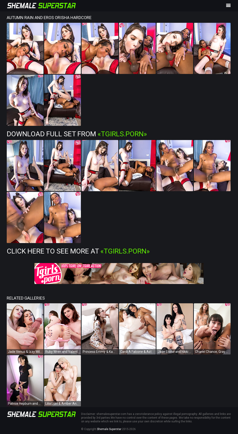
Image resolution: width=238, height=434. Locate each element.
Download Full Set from (77, 134)
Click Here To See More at (78, 251)
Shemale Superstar (109, 429)
